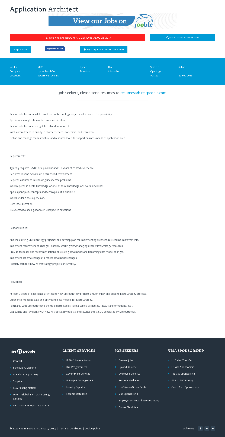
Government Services (78, 373)
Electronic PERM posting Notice (31, 405)
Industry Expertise (76, 387)
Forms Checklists (128, 407)
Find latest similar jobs (182, 37)
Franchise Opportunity (25, 374)
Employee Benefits (129, 373)
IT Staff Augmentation (78, 360)
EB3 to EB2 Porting (182, 380)
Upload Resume (128, 367)
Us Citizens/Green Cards (132, 387)
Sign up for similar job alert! (104, 49)
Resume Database (76, 393)
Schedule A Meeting (24, 367)
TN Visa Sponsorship (183, 373)
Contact (17, 361)
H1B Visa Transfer (181, 360)
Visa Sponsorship (128, 393)
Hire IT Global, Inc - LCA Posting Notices (31, 396)
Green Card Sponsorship (185, 387)
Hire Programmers (76, 367)
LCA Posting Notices (25, 387)
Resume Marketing (129, 380)
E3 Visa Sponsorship (182, 367)
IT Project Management (79, 380)
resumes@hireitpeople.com (143, 92)
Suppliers (18, 381)
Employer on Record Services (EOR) (139, 400)
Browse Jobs (126, 360)
